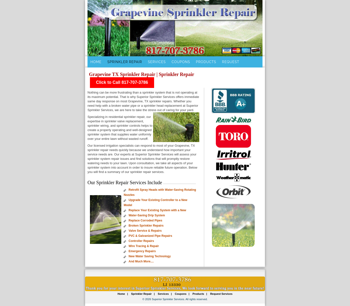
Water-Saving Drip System (147, 215)
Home (96, 62)
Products (206, 62)
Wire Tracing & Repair (144, 246)
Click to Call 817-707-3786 (122, 82)
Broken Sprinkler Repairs (146, 225)
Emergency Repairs (142, 251)
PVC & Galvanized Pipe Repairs (150, 236)
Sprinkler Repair (124, 62)
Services (157, 62)
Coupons (181, 62)
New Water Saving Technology (150, 256)
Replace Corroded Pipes (145, 220)
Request (230, 62)
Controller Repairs (141, 241)
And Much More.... (141, 261)
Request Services (221, 293)
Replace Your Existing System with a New (157, 210)
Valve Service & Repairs (145, 230)
